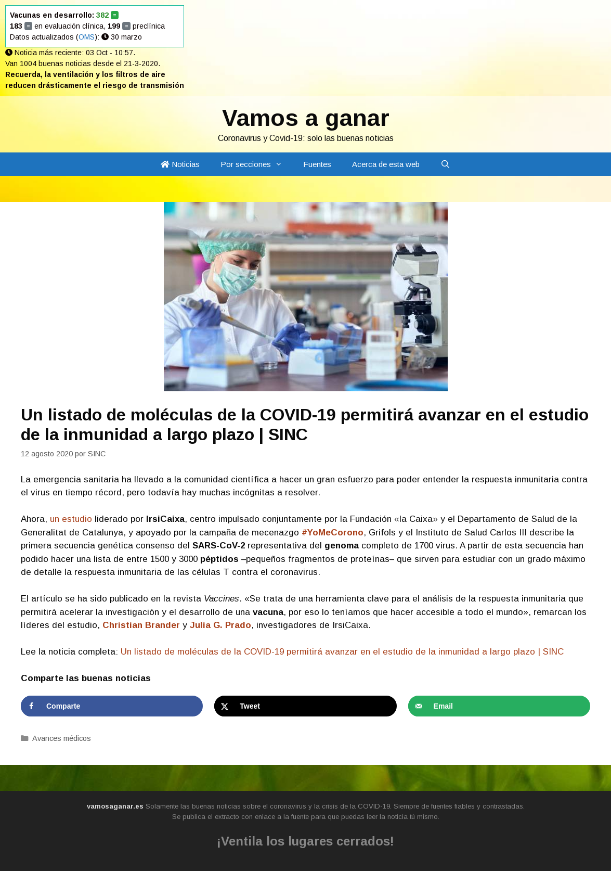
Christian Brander (141, 625)
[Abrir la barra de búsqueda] (445, 164)
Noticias (180, 164)
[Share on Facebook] (112, 706)
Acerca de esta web (386, 164)
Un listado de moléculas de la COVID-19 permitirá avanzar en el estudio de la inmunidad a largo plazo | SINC (342, 652)
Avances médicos (61, 738)
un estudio (71, 519)
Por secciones (256, 164)
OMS (87, 37)
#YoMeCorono (332, 532)
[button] (282, 164)
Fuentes (317, 164)
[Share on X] (305, 706)
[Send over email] (499, 706)
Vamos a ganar (305, 118)
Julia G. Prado (220, 625)
